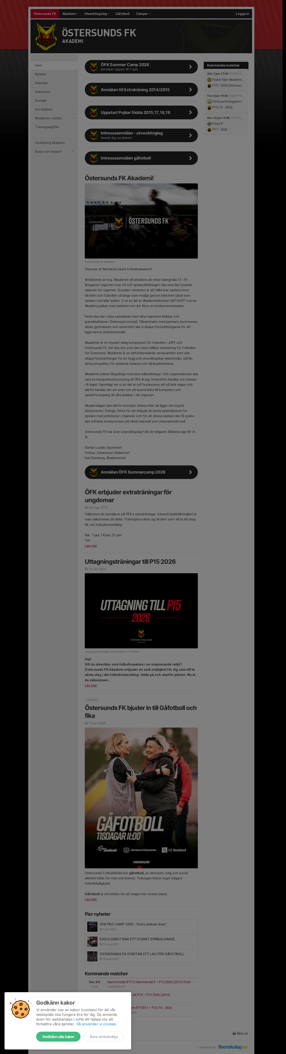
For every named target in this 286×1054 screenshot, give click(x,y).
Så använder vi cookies (96, 1024)
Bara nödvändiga (104, 1036)
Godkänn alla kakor (58, 1036)
